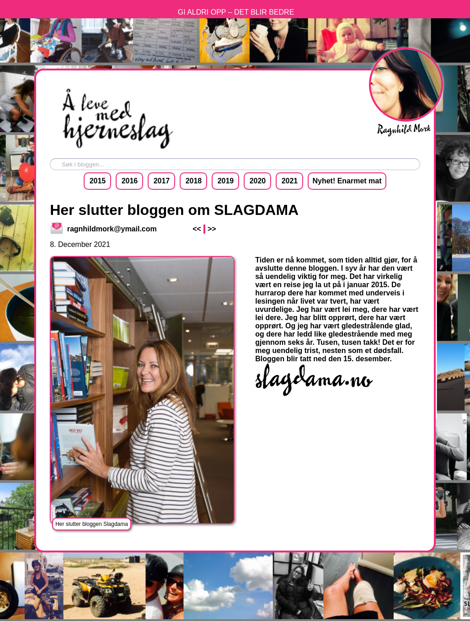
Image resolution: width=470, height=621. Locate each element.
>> (212, 229)
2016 (130, 181)
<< (196, 229)
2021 (290, 181)
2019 (226, 181)
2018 (194, 181)
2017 (162, 181)
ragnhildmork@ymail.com (104, 229)
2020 (258, 181)
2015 (98, 181)
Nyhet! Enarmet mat (346, 181)
